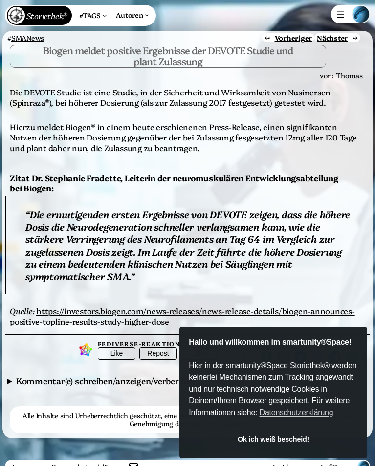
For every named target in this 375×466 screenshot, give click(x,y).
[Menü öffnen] (341, 14)
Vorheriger (293, 38)
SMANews (27, 38)
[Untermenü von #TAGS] (93, 15)
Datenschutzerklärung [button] (296, 412)
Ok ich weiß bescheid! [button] (273, 439)
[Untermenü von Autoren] (132, 14)
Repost (158, 353)
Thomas (349, 75)
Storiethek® (46, 15)
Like (116, 353)
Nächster (332, 38)
